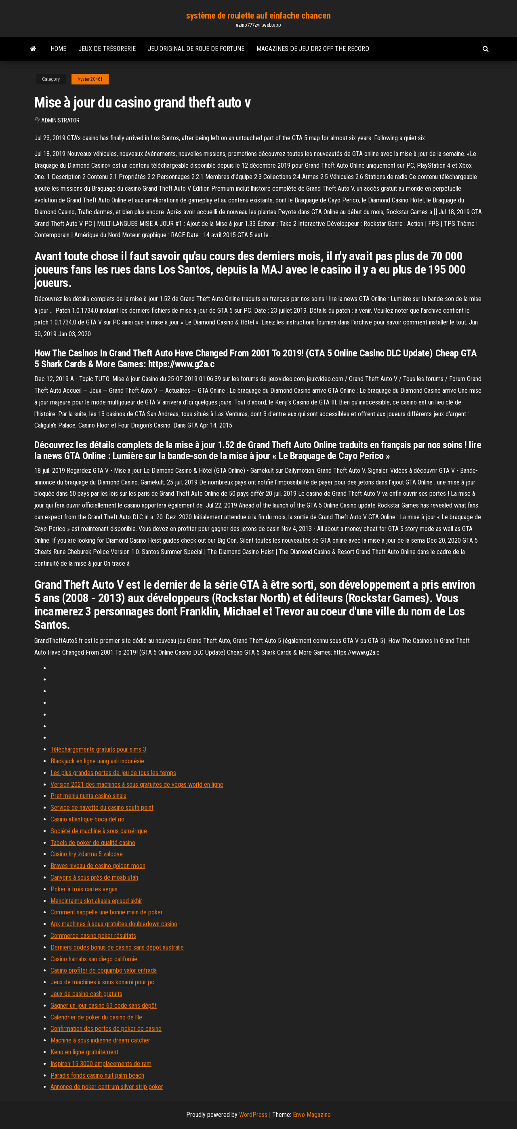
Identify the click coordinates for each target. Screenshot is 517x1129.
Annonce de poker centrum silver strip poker (106, 1087)
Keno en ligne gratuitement (84, 1052)
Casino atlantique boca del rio (87, 819)
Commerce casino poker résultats (93, 935)
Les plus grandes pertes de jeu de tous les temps (113, 773)
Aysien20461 (90, 79)
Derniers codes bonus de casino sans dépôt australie (117, 947)
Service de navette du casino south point (101, 807)
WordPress (253, 1114)
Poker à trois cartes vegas (84, 889)
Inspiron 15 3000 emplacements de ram (100, 1064)
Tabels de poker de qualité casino (92, 843)
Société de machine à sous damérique (98, 831)
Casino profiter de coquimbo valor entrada (103, 970)
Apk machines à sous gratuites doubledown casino (113, 924)
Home (58, 49)
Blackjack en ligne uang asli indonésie (97, 761)
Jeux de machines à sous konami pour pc (102, 982)
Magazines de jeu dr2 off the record (312, 49)
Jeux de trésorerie (107, 49)
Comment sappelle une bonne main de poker (106, 912)
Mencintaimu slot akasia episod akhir (96, 901)
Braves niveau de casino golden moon (97, 866)
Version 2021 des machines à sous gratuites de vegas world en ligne (136, 784)
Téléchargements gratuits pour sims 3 (98, 749)
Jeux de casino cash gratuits (86, 994)
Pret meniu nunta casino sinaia (88, 796)
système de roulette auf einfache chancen (258, 16)
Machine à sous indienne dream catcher (100, 1040)
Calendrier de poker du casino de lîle (96, 1017)
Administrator (60, 120)
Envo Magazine (312, 1114)
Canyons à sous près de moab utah (94, 877)
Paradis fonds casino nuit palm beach (97, 1075)
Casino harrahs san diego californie (93, 959)
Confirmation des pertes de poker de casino (106, 1028)
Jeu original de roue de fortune (196, 49)
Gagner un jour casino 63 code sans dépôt (103, 1005)
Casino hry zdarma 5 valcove (86, 854)
